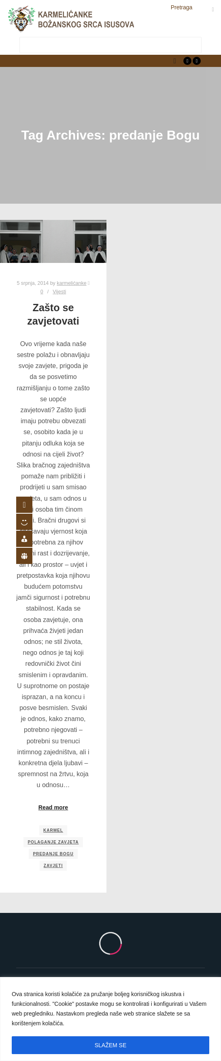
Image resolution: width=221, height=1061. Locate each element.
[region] (110, 1019)
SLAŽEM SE (111, 1045)
